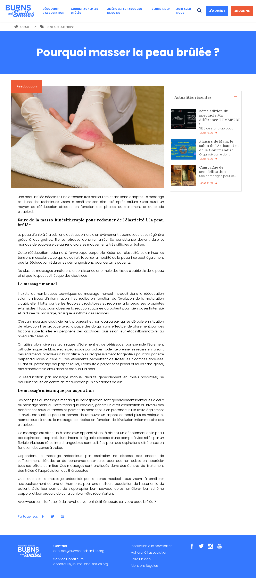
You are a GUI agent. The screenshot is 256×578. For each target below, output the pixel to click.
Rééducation (26, 86)
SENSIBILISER (161, 9)
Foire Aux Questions (57, 27)
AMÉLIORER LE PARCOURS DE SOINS (124, 11)
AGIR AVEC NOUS (183, 11)
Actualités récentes (206, 97)
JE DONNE (242, 11)
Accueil (22, 27)
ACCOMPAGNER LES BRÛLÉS (84, 11)
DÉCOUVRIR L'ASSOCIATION (53, 11)
